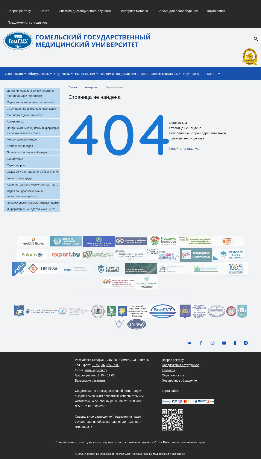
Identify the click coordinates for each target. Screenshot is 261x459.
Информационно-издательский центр (31, 209)
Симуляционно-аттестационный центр (31, 108)
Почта (44, 11)
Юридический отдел (20, 146)
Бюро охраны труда (19, 178)
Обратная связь (173, 375)
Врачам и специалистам (118, 73)
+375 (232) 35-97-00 (105, 365)
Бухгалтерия (15, 158)
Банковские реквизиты (90, 380)
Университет (14, 73)
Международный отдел (22, 139)
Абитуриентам (38, 73)
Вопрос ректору (19, 11)
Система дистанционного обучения (85, 11)
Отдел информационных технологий (30, 102)
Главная (72, 87)
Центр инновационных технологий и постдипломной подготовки (30, 93)
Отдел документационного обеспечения (33, 171)
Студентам (62, 73)
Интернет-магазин (134, 11)
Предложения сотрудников (28, 22)
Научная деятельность (200, 73)
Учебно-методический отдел (25, 115)
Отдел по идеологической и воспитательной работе (25, 193)
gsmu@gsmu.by (96, 370)
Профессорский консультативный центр (33, 202)
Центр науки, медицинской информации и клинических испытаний (33, 130)
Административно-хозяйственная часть (32, 184)
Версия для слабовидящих (178, 11)
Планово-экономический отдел (27, 152)
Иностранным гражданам (160, 73)
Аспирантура (15, 121)
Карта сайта (216, 11)
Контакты (168, 370)
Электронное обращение (179, 380)
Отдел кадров (16, 165)
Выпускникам (85, 73)
